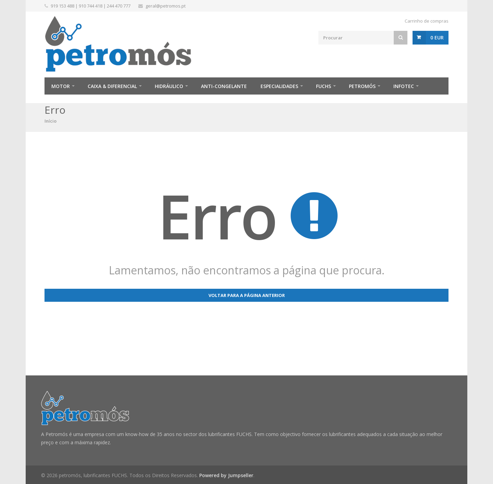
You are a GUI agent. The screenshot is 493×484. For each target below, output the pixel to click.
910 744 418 (90, 6)
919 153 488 (62, 6)
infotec (403, 86)
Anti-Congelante (224, 86)
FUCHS (323, 86)
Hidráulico (169, 86)
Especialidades (279, 86)
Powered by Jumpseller (226, 475)
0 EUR (437, 37)
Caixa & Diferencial (112, 86)
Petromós (362, 86)
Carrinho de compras (426, 21)
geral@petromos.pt (166, 6)
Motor (60, 86)
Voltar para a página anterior (246, 295)
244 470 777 (118, 6)
